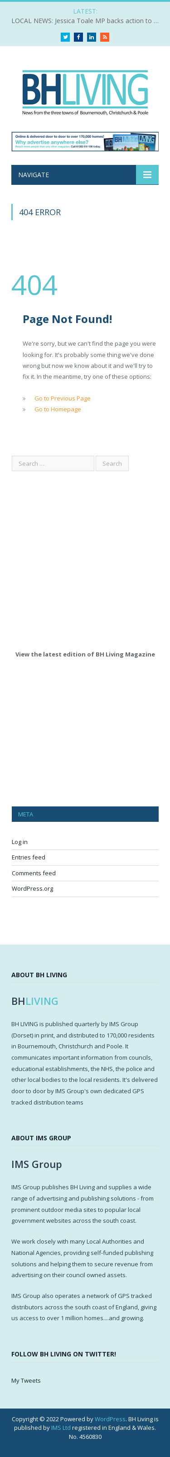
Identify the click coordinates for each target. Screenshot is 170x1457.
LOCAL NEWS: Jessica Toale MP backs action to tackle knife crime (87, 21)
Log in (20, 842)
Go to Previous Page (62, 398)
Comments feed (34, 873)
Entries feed (28, 857)
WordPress (110, 1419)
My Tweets (26, 1380)
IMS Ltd (61, 1427)
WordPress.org (32, 888)
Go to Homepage (57, 409)
